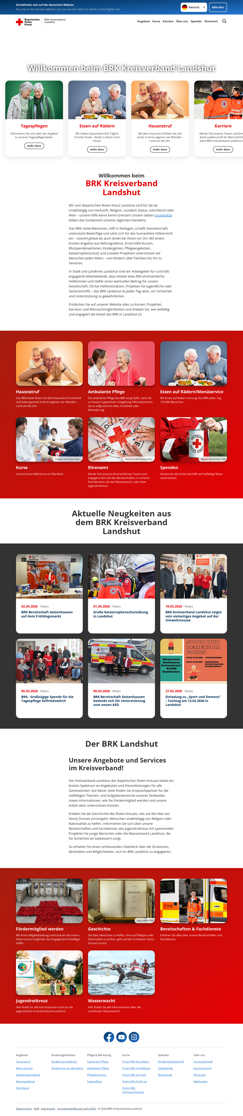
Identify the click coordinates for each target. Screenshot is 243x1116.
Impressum (48, 1109)
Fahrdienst (22, 1088)
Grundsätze (163, 215)
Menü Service (24, 1068)
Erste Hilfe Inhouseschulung (133, 1090)
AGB (36, 1109)
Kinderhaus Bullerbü (64, 1062)
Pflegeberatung (96, 1075)
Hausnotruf (27, 392)
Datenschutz (24, 1109)
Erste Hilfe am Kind (134, 1075)
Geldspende (165, 1068)
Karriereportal (202, 1068)
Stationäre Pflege (97, 1062)
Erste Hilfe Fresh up (134, 1081)
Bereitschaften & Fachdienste (190, 929)
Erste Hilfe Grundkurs (135, 1062)
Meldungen (201, 1081)
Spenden (169, 467)
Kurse (156, 21)
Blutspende (165, 1075)
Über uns (182, 21)
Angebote (143, 21)
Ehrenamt (211, 21)
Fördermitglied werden (39, 929)
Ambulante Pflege (106, 392)
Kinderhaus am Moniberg (67, 1068)
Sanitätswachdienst (28, 1075)
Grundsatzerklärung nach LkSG (76, 1109)
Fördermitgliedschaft (171, 1062)
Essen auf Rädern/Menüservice (191, 392)
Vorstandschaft (203, 1062)
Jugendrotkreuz (32, 1001)
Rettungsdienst (25, 1081)
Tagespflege (94, 1081)
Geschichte (99, 929)
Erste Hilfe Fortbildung (136, 1068)
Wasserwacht (101, 1001)
